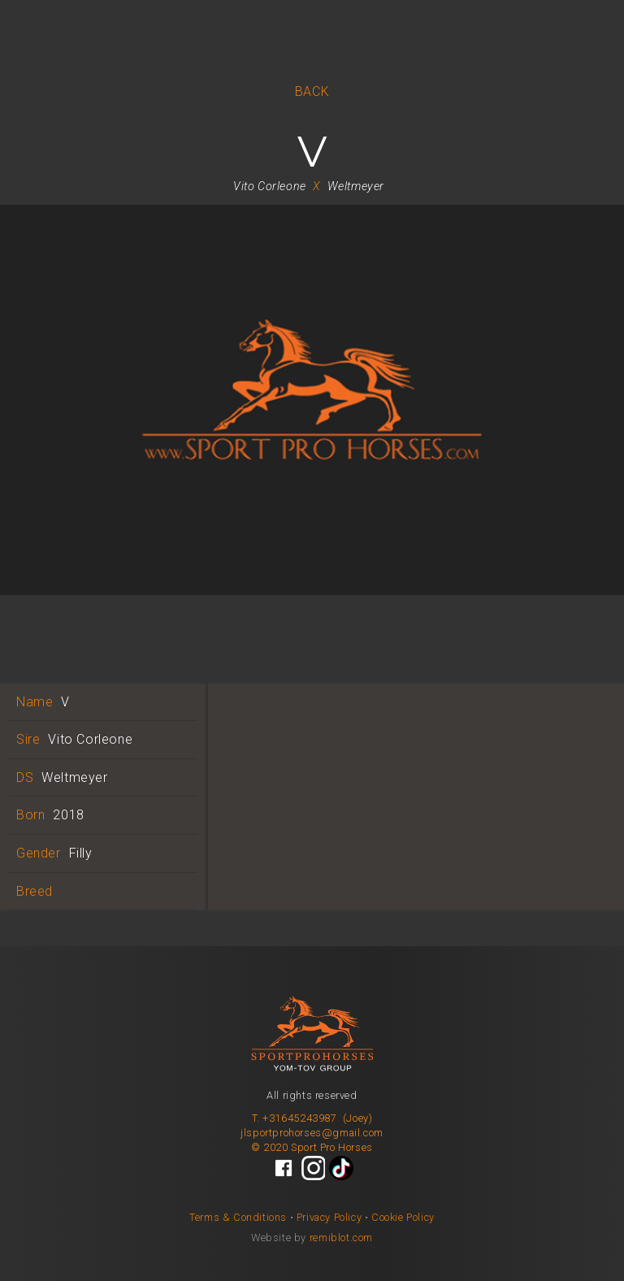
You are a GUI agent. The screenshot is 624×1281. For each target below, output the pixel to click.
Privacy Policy (329, 1217)
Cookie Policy (403, 1217)
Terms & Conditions (238, 1217)
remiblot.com (341, 1237)
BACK (312, 91)
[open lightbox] (312, 410)
